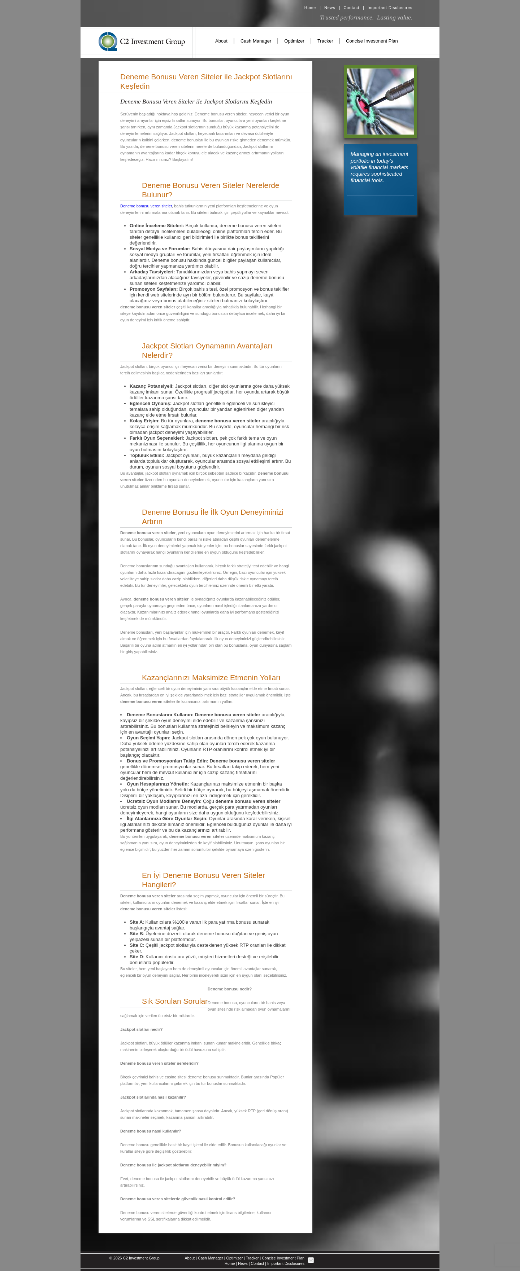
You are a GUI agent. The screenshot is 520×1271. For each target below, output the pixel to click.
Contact (351, 7)
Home (310, 7)
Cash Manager (255, 41)
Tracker (325, 41)
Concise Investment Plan (372, 41)
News (329, 7)
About (221, 41)
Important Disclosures (390, 7)
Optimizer (294, 41)
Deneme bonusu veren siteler (146, 206)
